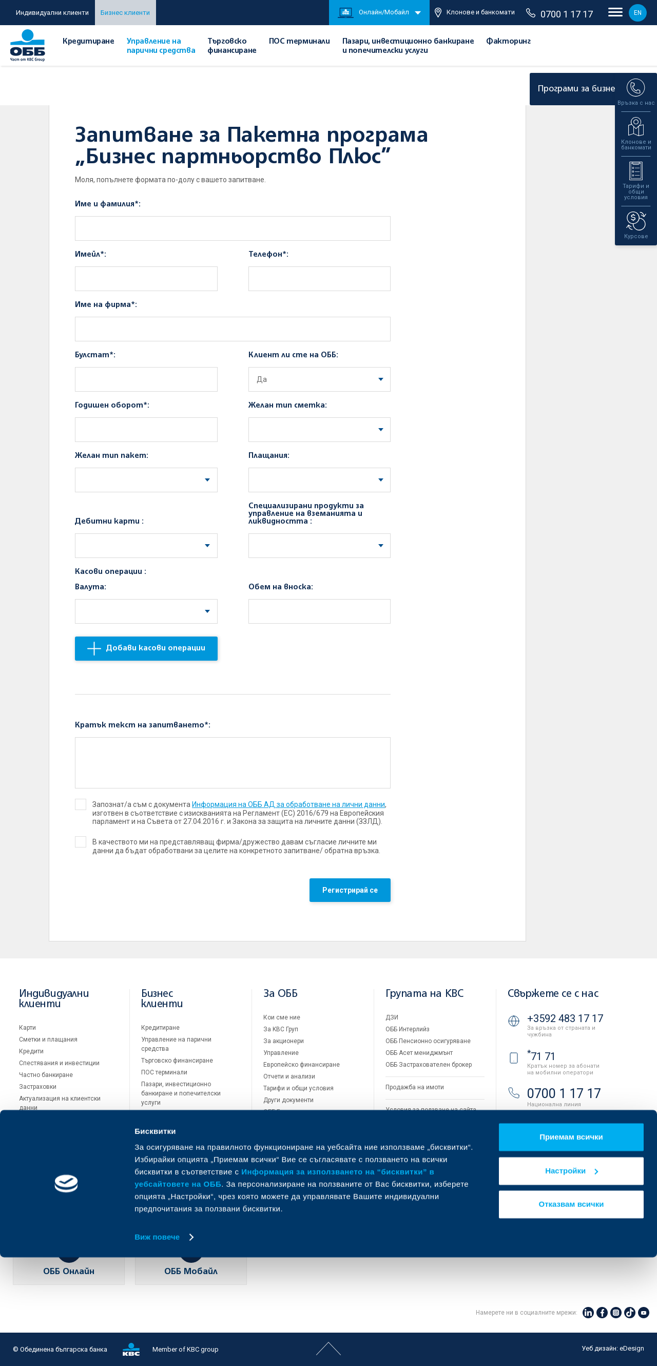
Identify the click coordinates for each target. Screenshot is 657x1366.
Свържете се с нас (553, 994)
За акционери (283, 1041)
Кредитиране (88, 41)
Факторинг (508, 41)
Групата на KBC (424, 994)
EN (638, 12)
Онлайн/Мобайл (373, 13)
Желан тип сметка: (287, 405)
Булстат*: (95, 355)
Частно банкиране (46, 1075)
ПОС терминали (299, 41)
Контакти (276, 1159)
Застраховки (37, 1086)
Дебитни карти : (109, 521)
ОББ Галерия (281, 1111)
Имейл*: (90, 254)
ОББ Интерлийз (407, 1029)
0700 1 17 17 (559, 14)
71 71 (541, 1056)
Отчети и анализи (289, 1076)
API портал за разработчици (426, 1157)
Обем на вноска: (280, 587)
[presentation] (153, 893)
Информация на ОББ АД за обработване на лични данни (288, 804)
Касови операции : (110, 571)
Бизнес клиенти (125, 12)
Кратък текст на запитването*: (142, 725)
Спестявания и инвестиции (59, 1063)
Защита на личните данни (423, 1133)
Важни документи (411, 1145)
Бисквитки (400, 1121)
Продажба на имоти (414, 1087)
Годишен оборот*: (112, 405)
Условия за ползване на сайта (430, 1109)
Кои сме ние (281, 1017)
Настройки (571, 1279)
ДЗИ (391, 1017)
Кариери (275, 1123)
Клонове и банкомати (475, 12)
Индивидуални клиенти (52, 12)
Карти (27, 1027)
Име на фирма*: (106, 305)
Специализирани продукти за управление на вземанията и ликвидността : (306, 514)
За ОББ (280, 994)
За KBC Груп (280, 1029)
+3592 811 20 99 (565, 1121)
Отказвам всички (571, 1313)
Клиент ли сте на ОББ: (293, 355)
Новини (274, 1135)
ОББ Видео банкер (564, 1163)
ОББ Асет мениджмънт (419, 1052)
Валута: (90, 587)
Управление (281, 1052)
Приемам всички (571, 1245)
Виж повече (157, 1345)
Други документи (288, 1100)
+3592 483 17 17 (565, 1018)
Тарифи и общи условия (298, 1088)
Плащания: (268, 455)
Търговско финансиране (177, 1060)
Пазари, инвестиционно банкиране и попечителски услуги (181, 1093)
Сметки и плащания (48, 1039)
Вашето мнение (286, 1147)
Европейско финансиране (301, 1064)
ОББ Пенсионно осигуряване (428, 1041)
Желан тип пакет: (111, 455)
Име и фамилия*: (108, 204)
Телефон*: (268, 254)
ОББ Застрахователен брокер (428, 1064)
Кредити (31, 1051)
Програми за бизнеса (589, 89)
